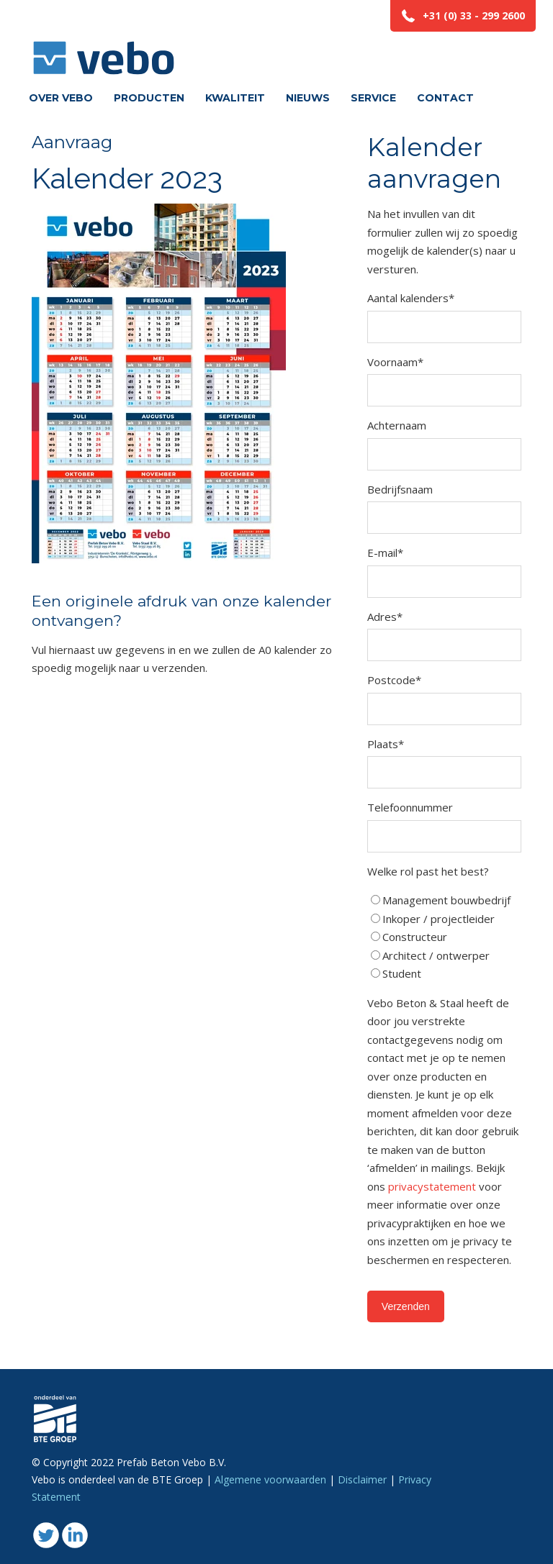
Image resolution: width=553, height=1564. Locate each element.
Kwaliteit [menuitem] (235, 97)
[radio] (444, 900)
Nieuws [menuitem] (308, 97)
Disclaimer (362, 1479)
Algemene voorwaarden (270, 1479)
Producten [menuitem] (149, 97)
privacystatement (433, 1186)
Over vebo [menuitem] (61, 97)
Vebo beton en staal (104, 40)
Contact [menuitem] (445, 97)
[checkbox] (444, 937)
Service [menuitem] (373, 97)
